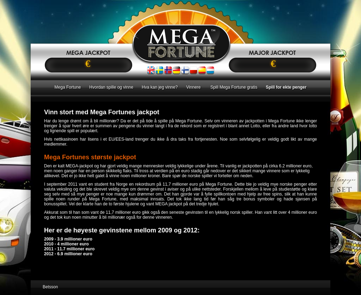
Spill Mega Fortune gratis (233, 87)
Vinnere (194, 87)
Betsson (50, 286)
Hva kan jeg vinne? (160, 87)
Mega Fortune (68, 87)
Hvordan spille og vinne (111, 87)
